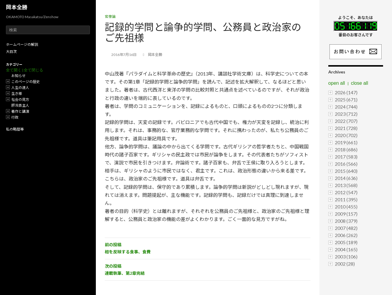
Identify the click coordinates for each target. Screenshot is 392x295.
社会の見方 (20, 99)
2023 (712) (346, 114)
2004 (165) (346, 249)
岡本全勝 (16, 7)
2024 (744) (346, 106)
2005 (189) (346, 242)
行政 (14, 117)
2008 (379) (346, 221)
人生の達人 (20, 87)
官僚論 (110, 16)
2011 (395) (346, 199)
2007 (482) (346, 228)
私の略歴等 (15, 129)
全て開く (13, 70)
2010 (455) (346, 206)
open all (336, 83)
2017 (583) (346, 156)
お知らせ (18, 75)
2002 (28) (345, 263)
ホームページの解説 (22, 44)
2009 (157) (346, 213)
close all (359, 83)
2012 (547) (346, 192)
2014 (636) (346, 178)
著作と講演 (20, 111)
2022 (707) (346, 121)
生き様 (16, 93)
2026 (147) (346, 92)
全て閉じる (33, 70)
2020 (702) (346, 135)
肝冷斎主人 (20, 105)
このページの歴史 (25, 81)
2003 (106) (346, 256)
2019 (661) (346, 142)
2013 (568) (346, 185)
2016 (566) (346, 164)
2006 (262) (346, 235)
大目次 (11, 51)
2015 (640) (346, 171)
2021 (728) (346, 128)
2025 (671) (346, 99)
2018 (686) (346, 149)
